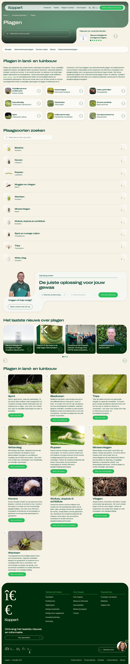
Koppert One (105, 605)
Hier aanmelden (30, 637)
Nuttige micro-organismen (55, 613)
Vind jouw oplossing (108, 295)
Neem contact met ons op (111, 7)
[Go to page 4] (96, 40)
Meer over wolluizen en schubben (64, 525)
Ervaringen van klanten (109, 597)
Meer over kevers (16, 520)
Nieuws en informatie (80, 601)
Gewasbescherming (19, 15)
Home (5, 15)
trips (4, 77)
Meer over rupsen (59, 471)
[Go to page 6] (100, 40)
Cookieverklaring (112, 660)
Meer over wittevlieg (17, 466)
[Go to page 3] (94, 40)
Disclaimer (101, 660)
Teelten (56, 7)
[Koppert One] (93, 7)
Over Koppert (81, 7)
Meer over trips (100, 418)
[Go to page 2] (92, 40)
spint (14, 77)
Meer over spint (16, 415)
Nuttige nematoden (52, 609)
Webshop (104, 601)
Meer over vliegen (101, 515)
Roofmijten (49, 597)
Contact (76, 613)
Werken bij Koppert (80, 609)
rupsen (9, 77)
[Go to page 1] (90, 40)
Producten (47, 7)
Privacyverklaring (89, 660)
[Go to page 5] (98, 40)
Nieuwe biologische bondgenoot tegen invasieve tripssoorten (99, 36)
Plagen (33, 15)
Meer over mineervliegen (103, 471)
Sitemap (122, 660)
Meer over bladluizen (60, 420)
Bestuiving (49, 621)
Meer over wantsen (17, 574)
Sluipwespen (50, 605)
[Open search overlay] (90, 7)
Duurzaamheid (78, 605)
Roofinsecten (50, 601)
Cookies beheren (76, 660)
